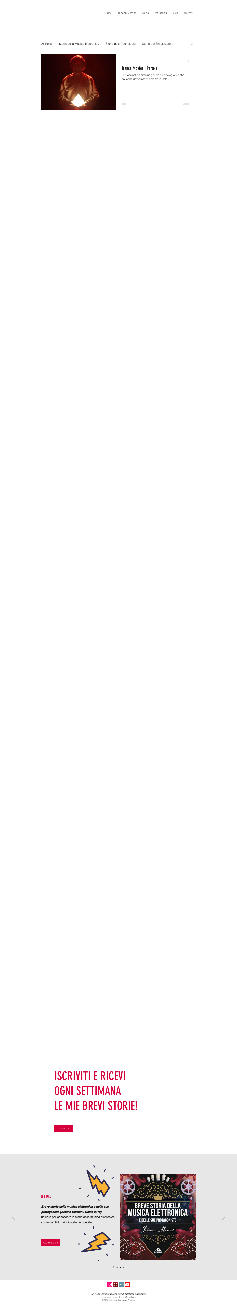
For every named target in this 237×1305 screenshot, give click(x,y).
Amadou (131, 1300)
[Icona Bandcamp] (121, 1284)
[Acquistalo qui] (50, 1242)
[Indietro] (13, 1217)
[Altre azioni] (189, 61)
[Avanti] (223, 1217)
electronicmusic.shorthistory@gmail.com (118, 1297)
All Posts (47, 44)
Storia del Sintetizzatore (157, 44)
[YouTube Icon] (127, 1284)
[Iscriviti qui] (63, 1128)
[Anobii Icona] (115, 1284)
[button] (191, 44)
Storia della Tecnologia (121, 44)
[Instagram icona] (109, 1284)
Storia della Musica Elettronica (79, 44)
